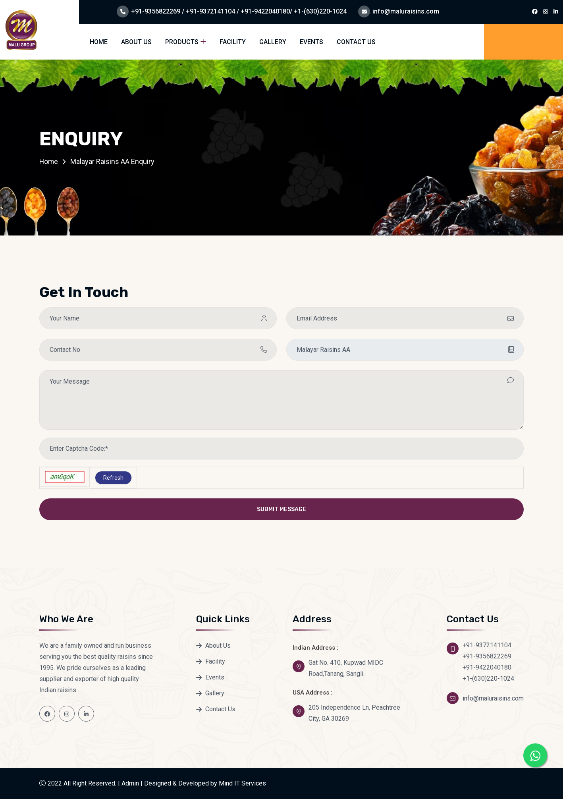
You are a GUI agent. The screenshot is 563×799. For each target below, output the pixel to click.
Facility (233, 42)
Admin (130, 783)
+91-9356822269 (487, 656)
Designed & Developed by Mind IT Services (205, 783)
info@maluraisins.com (405, 11)
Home (99, 42)
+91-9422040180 (487, 667)
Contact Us (356, 42)
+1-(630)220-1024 (488, 678)
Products (182, 42)
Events (311, 42)
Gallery (272, 42)
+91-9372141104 (487, 645)
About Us (136, 42)
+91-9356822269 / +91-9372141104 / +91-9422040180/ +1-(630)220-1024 (239, 11)
